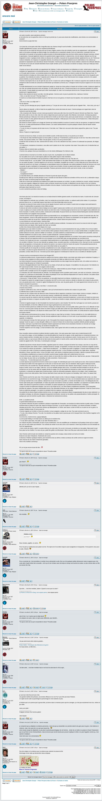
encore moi (8, 16)
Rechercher (33, 8)
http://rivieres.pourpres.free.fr (45, 5)
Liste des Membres (44, 8)
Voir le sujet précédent (81, 25)
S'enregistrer (78, 8)
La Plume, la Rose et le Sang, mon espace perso (33, 592)
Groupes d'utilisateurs (57, 8)
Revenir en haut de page (9, 454)
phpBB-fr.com (54, 798)
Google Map (69, 8)
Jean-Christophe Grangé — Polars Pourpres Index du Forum (39, 22)
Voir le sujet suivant (94, 25)
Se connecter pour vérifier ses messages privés (52, 10)
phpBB (48, 797)
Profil (35, 10)
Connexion (69, 10)
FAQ (26, 8)
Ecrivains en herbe (63, 22)
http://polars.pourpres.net (62, 5)
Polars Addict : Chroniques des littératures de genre (33, 645)
